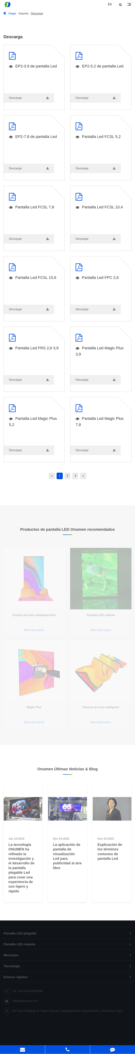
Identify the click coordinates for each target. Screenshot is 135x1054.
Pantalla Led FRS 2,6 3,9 (34, 348)
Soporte (23, 13)
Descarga (37, 13)
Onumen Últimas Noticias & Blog (67, 771)
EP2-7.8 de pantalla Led (33, 137)
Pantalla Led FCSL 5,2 (98, 137)
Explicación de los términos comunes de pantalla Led (110, 855)
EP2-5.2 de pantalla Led (99, 66)
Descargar (29, 97)
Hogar (12, 13)
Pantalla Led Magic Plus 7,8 (99, 421)
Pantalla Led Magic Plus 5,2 (33, 421)
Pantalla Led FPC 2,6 (97, 278)
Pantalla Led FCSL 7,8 (31, 207)
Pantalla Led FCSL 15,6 (32, 278)
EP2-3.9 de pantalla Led (33, 66)
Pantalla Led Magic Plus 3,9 (99, 350)
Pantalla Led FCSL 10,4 (99, 207)
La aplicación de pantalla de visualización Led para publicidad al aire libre (67, 859)
